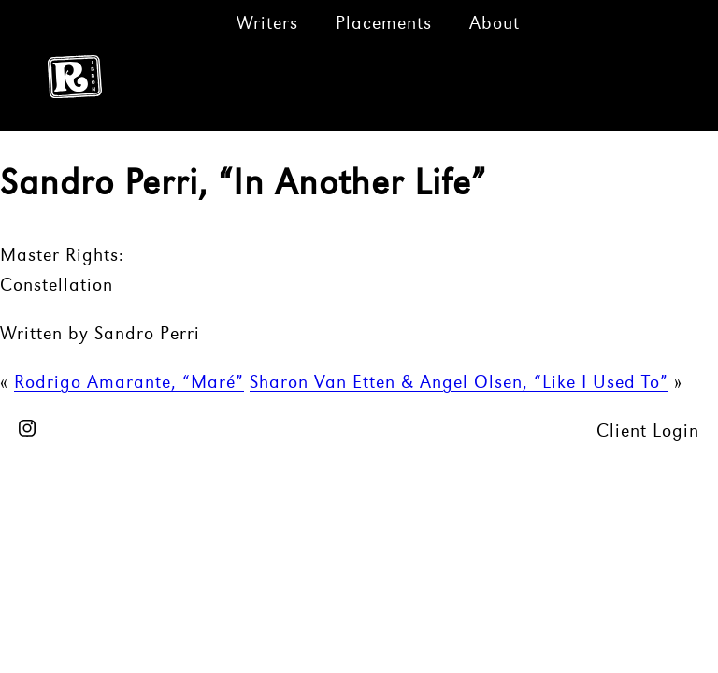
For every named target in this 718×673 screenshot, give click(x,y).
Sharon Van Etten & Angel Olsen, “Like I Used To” (459, 383)
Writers (267, 24)
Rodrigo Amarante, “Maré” (129, 383)
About (494, 24)
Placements (384, 24)
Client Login (647, 431)
